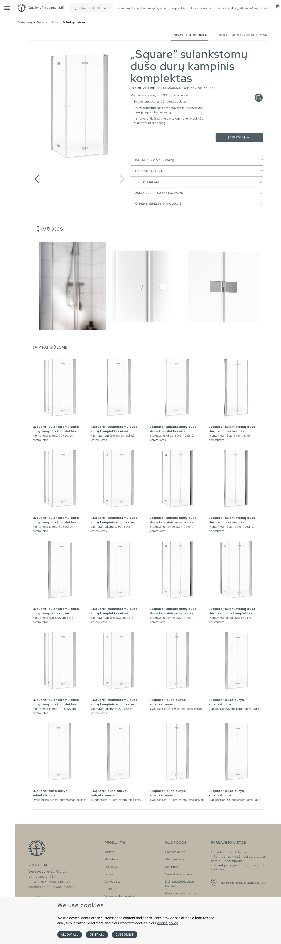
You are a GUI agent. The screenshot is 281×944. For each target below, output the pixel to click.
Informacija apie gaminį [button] (199, 160)
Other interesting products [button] (199, 203)
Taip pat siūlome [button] (199, 182)
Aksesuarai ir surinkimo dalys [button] (199, 193)
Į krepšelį (239, 137)
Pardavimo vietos (199, 171)
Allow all (69, 935)
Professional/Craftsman (242, 35)
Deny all (96, 935)
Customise (125, 935)
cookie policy (167, 923)
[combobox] (96, 8)
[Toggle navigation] (7, 8)
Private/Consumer (189, 35)
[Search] (74, 8)
